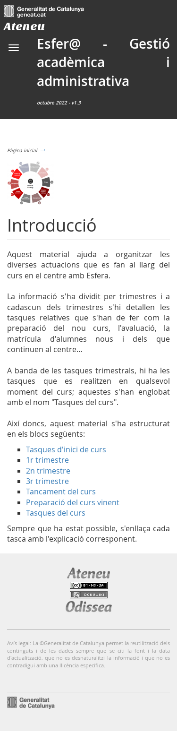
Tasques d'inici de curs (66, 449)
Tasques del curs (55, 513)
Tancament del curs (61, 491)
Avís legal (18, 643)
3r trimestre (47, 481)
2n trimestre (48, 471)
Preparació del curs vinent (72, 502)
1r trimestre (47, 460)
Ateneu (24, 26)
